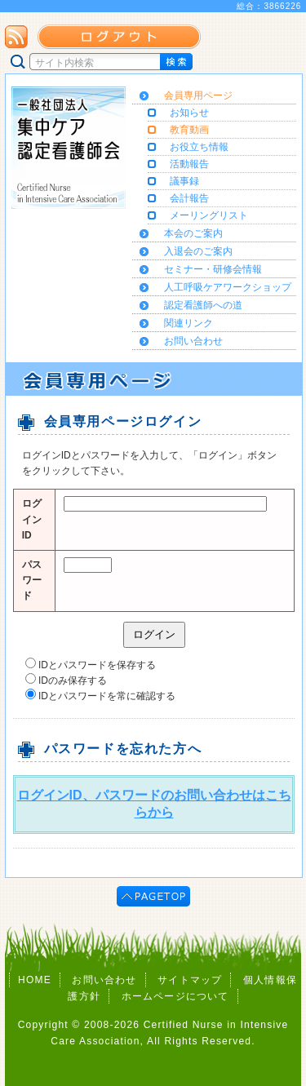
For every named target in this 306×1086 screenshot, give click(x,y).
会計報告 (189, 198)
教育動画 (189, 129)
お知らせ (189, 112)
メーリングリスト (209, 215)
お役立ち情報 (199, 147)
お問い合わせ (104, 980)
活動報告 (189, 164)
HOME (34, 980)
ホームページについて (175, 996)
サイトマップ (189, 980)
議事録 (184, 181)
